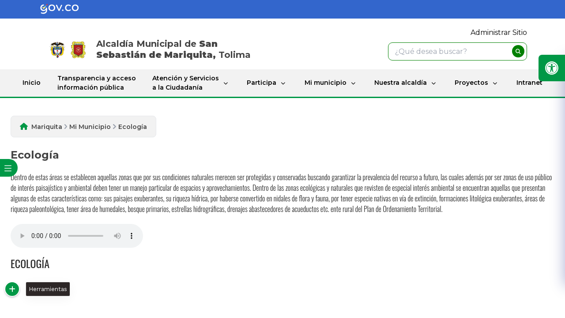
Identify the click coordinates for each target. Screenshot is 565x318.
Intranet (529, 83)
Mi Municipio (90, 127)
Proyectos (471, 83)
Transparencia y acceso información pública (96, 82)
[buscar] (518, 51)
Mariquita (46, 127)
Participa (261, 83)
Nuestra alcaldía (400, 83)
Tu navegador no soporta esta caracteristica (77, 236)
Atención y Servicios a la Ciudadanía (185, 82)
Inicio (32, 83)
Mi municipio (326, 83)
